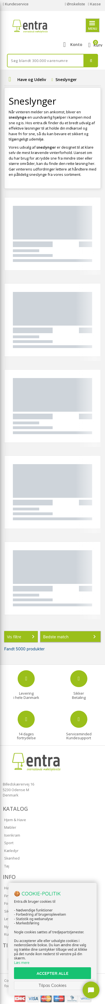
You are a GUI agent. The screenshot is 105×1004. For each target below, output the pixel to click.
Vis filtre (22, 636)
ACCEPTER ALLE (52, 973)
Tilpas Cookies (53, 985)
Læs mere (21, 962)
